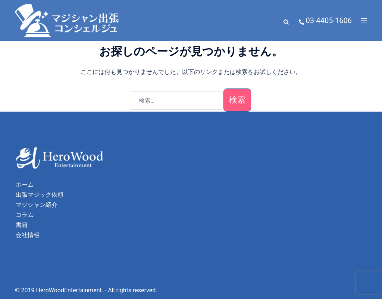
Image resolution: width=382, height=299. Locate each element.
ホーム (25, 184)
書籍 (22, 224)
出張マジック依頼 (39, 194)
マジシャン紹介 (36, 204)
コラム (25, 214)
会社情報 (28, 235)
